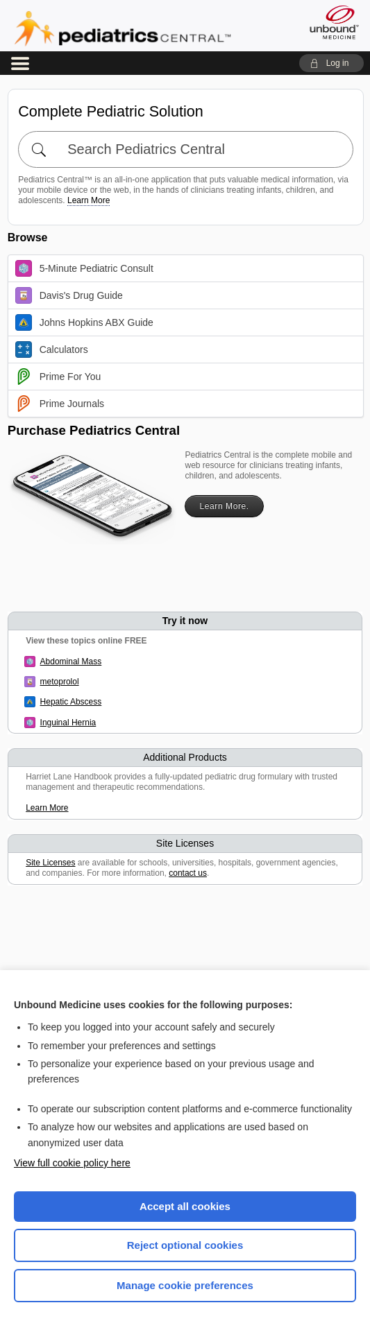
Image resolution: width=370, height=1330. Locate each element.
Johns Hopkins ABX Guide (84, 322)
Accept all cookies (185, 1206)
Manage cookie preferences (185, 1285)
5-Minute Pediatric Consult (84, 268)
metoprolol (59, 681)
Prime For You (58, 376)
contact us (188, 873)
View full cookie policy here (72, 1162)
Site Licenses (50, 862)
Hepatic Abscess (71, 702)
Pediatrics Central (122, 28)
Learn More (88, 200)
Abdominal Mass (71, 661)
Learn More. (224, 506)
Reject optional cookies (185, 1245)
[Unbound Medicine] (329, 22)
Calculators (51, 349)
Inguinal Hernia (68, 722)
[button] (331, 63)
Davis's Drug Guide (69, 295)
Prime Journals (59, 403)
